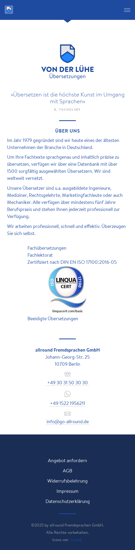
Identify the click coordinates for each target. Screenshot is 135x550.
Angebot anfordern (67, 460)
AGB (67, 470)
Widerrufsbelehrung (67, 481)
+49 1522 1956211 (67, 403)
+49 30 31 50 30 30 (67, 382)
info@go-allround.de (68, 421)
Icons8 (76, 539)
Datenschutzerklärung (68, 501)
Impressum (67, 491)
